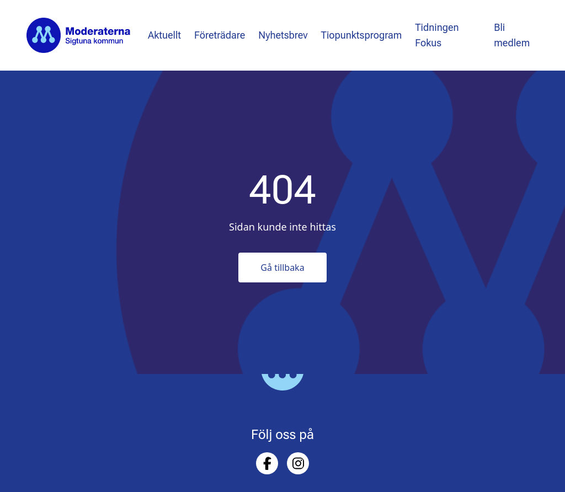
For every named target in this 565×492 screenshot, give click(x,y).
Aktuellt (164, 35)
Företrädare (219, 35)
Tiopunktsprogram (361, 35)
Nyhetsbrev (282, 35)
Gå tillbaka (282, 267)
